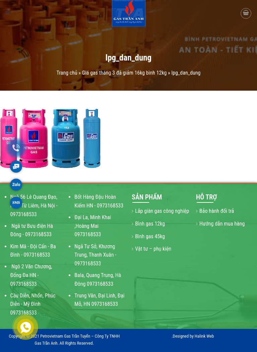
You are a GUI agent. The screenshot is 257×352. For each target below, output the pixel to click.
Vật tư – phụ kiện (153, 249)
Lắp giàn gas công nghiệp (162, 211)
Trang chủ (67, 73)
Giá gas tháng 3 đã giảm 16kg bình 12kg (124, 73)
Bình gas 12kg (150, 224)
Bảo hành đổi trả (216, 211)
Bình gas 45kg (150, 236)
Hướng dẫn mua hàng (222, 224)
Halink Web (204, 336)
